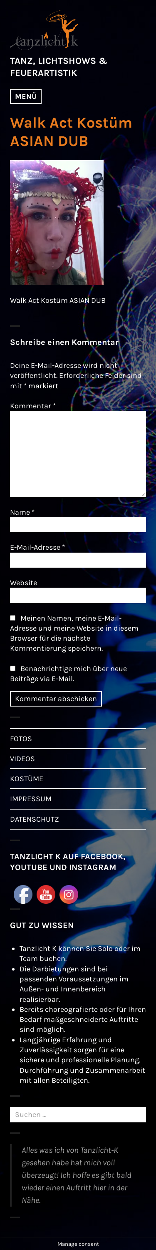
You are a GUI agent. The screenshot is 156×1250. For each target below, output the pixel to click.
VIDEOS (22, 758)
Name (22, 512)
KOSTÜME (26, 778)
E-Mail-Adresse (37, 547)
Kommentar (33, 405)
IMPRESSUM (31, 798)
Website (23, 582)
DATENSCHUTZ (34, 819)
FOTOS (21, 738)
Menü (26, 96)
